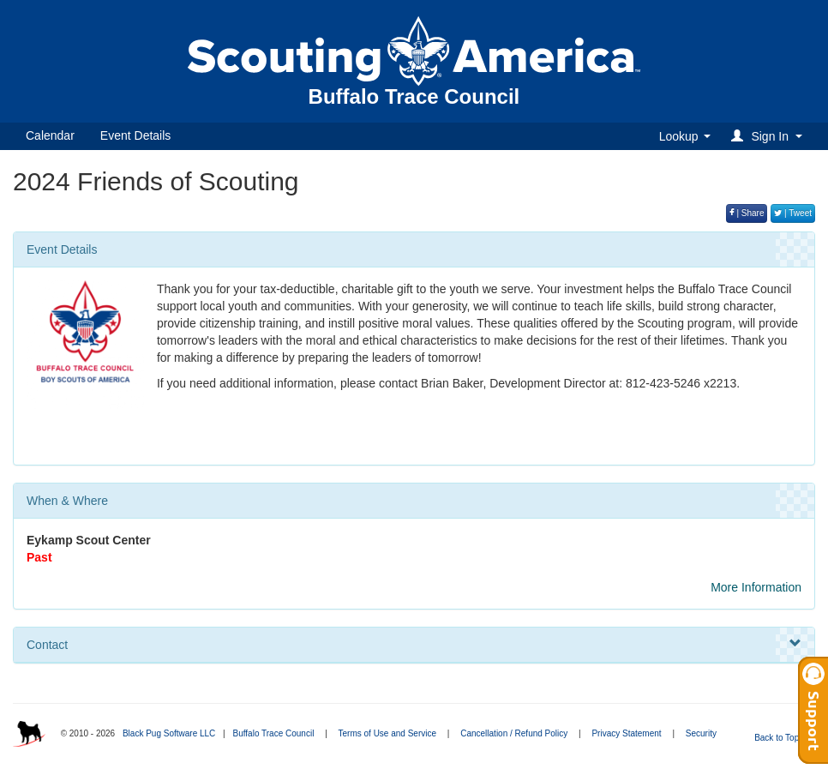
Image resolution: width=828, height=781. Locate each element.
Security (701, 733)
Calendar (50, 135)
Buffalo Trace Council (273, 733)
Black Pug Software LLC (169, 733)
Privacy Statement (626, 733)
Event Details (135, 135)
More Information (756, 587)
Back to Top (782, 737)
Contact (414, 644)
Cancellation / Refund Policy (513, 733)
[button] (769, 136)
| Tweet (793, 213)
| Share (747, 213)
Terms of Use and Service (388, 733)
